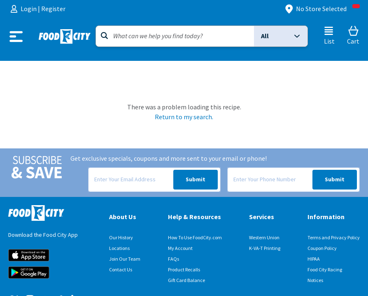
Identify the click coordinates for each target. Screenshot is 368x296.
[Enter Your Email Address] (130, 180)
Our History (121, 237)
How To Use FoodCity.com (195, 237)
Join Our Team (124, 259)
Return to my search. (184, 117)
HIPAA (313, 259)
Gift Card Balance (186, 280)
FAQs (173, 259)
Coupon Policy (322, 248)
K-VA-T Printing (264, 248)
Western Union (264, 237)
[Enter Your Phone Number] (270, 180)
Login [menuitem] (29, 9)
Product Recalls (184, 269)
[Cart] (353, 35)
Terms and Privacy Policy (333, 237)
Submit (195, 179)
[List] (329, 35)
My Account (180, 248)
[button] (280, 36)
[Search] (175, 36)
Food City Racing (324, 269)
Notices (315, 280)
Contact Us (120, 269)
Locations (119, 248)
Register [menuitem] (53, 9)
